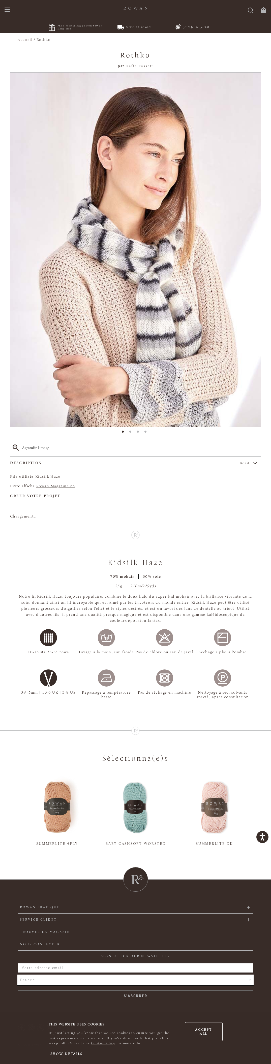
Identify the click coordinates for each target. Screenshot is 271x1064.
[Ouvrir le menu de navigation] (7, 10)
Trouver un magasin (45, 932)
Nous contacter (40, 944)
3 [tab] (139, 433)
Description (130, 463)
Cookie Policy (103, 1043)
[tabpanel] (135, 250)
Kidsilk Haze (47, 476)
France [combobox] (27, 980)
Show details (66, 1054)
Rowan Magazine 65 (55, 486)
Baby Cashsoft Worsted (136, 844)
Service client (38, 919)
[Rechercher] (250, 11)
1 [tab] (124, 433)
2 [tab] (131, 433)
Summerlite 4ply (57, 844)
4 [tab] (146, 433)
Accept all (203, 1032)
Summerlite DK (214, 844)
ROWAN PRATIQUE (39, 907)
